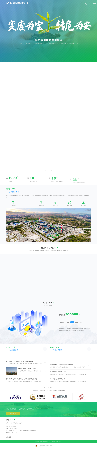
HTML (16, 432)
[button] (45, 170)
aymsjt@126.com (13, 428)
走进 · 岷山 (11, 188)
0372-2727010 (12, 426)
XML (13, 432)
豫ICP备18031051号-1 (57, 441)
